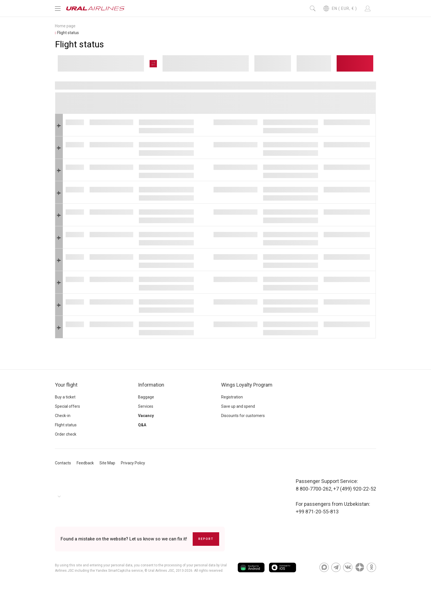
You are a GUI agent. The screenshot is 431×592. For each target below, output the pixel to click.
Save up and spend (238, 406)
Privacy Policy (133, 463)
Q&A (142, 425)
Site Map (107, 463)
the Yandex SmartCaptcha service (116, 571)
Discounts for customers (243, 415)
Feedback (85, 463)
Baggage (146, 397)
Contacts (63, 463)
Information (151, 385)
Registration (232, 397)
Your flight (66, 385)
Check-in (62, 415)
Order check (65, 434)
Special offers (67, 406)
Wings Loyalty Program (246, 385)
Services (145, 406)
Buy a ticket (65, 397)
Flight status (66, 425)
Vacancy (146, 415)
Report (206, 538)
